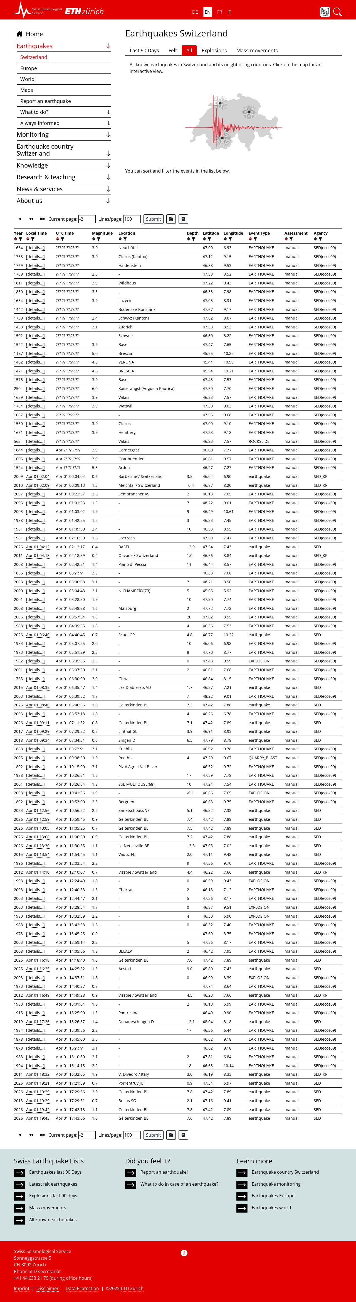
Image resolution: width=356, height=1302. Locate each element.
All (189, 50)
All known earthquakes (53, 1220)
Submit (153, 219)
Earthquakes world (271, 1208)
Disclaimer (47, 1288)
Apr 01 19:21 (38, 1083)
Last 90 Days (144, 50)
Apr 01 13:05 (38, 828)
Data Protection (82, 1288)
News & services (64, 189)
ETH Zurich (132, 1288)
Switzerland (33, 57)
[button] (38, 9)
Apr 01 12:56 (38, 810)
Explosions (214, 50)
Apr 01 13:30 (38, 845)
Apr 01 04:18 (38, 555)
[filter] (20, 239)
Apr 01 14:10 (38, 872)
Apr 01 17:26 (38, 1021)
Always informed (65, 123)
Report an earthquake (45, 101)
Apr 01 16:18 (38, 960)
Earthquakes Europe (273, 1196)
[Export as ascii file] (183, 219)
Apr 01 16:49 (38, 995)
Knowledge (64, 165)
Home (30, 34)
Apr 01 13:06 (38, 836)
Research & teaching (64, 177)
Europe (28, 68)
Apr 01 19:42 (38, 1109)
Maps (26, 90)
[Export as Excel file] (171, 219)
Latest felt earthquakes (53, 1184)
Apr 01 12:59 (38, 819)
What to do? (65, 112)
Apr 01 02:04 (38, 476)
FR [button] (219, 12)
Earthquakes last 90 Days (55, 1172)
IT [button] (229, 12)
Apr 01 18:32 (38, 1074)
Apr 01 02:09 (38, 485)
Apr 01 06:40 (38, 634)
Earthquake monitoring (276, 1184)
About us (64, 200)
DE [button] (195, 12)
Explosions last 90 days (53, 1196)
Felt (173, 50)
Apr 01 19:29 (38, 1091)
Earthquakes (64, 45)
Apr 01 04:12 (38, 546)
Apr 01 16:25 (38, 968)
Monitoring (64, 134)
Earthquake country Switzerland (64, 150)
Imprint (21, 1288)
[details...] (35, 247)
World (27, 79)
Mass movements (257, 50)
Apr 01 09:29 (38, 731)
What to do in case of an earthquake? (179, 1184)
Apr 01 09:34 (38, 740)
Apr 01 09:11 (38, 722)
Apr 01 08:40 (38, 704)
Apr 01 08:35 (38, 687)
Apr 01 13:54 (38, 854)
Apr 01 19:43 (38, 1118)
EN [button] (208, 12)
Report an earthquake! (164, 1172)
